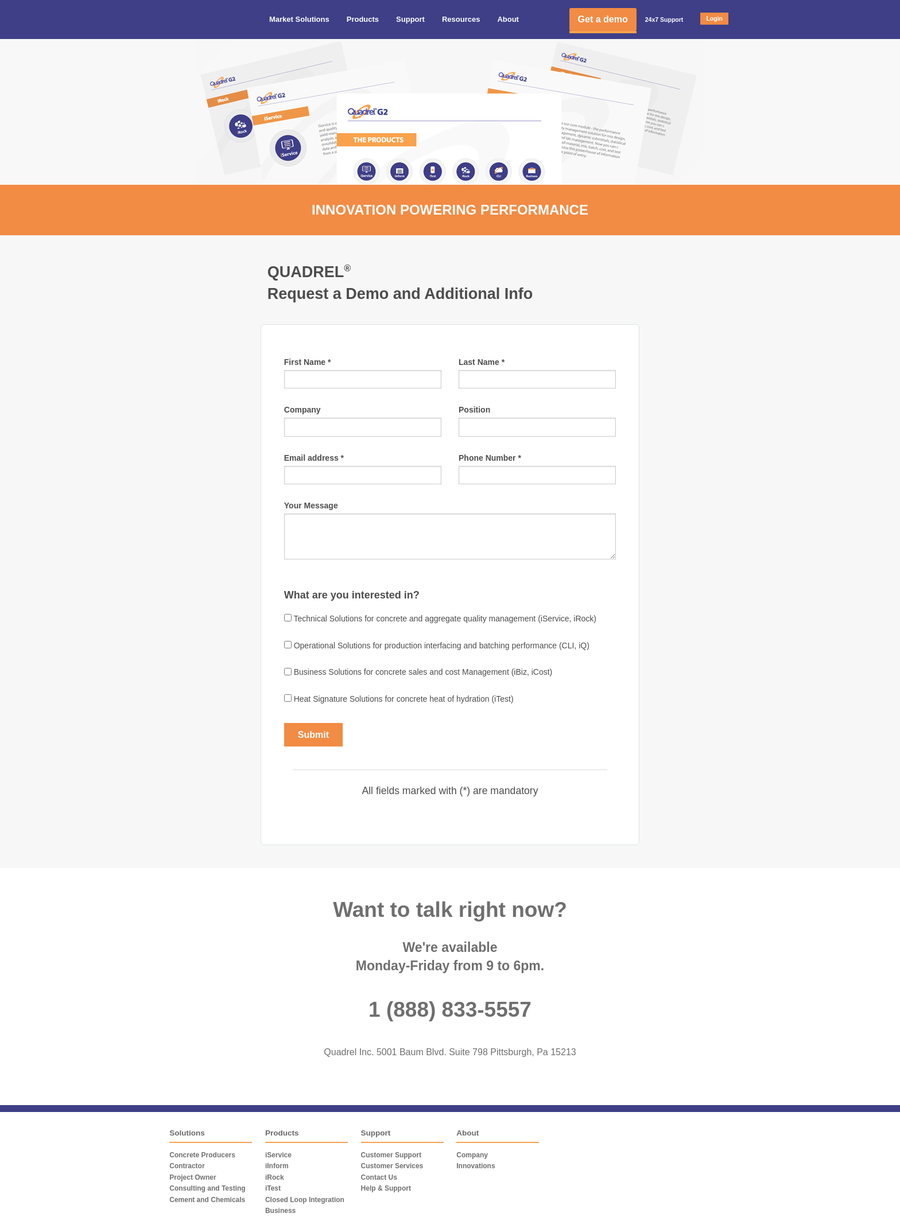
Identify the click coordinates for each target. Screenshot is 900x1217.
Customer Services (392, 1166)
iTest (273, 1188)
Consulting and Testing (207, 1188)
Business (280, 1211)
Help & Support (386, 1188)
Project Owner (192, 1177)
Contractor (186, 1166)
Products (363, 19)
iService (278, 1155)
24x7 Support (664, 19)
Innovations (475, 1166)
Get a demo (603, 19)
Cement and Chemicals (207, 1200)
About (508, 19)
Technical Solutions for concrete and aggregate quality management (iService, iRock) (440, 618)
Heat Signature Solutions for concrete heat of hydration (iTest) (399, 698)
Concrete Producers (202, 1155)
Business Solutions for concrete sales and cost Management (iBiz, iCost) (418, 672)
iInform (277, 1166)
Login (714, 18)
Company (472, 1155)
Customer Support (391, 1155)
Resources (461, 19)
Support (410, 19)
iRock (274, 1177)
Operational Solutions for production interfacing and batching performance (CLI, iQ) (436, 645)
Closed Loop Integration (304, 1200)
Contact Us (379, 1177)
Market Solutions (299, 19)
